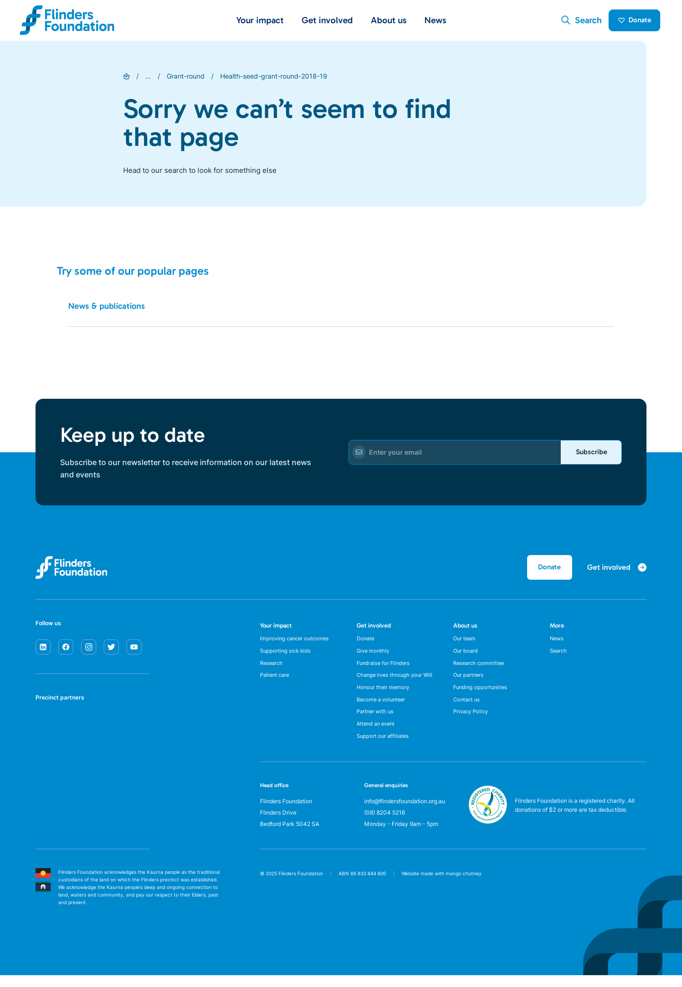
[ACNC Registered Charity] (487, 833)
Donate (631, 22)
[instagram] (88, 650)
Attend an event (378, 734)
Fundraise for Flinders (385, 669)
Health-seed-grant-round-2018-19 (273, 79)
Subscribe (587, 456)
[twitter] (111, 650)
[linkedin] (43, 650)
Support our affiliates (384, 747)
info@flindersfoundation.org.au (404, 812)
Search (559, 656)
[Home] (126, 79)
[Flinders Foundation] (67, 22)
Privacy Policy (472, 721)
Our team (465, 642)
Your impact (276, 629)
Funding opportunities (482, 695)
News (435, 22)
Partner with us (376, 721)
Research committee (480, 669)
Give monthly (374, 656)
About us (465, 629)
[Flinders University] (48, 765)
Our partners (469, 682)
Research (272, 669)
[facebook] (65, 650)
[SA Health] (48, 729)
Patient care (276, 682)
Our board (466, 656)
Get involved (374, 629)
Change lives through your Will (397, 682)
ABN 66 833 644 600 (362, 885)
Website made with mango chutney (442, 885)
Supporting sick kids (287, 656)
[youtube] (134, 650)
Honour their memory (384, 695)
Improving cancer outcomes (296, 642)
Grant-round (186, 79)
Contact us (467, 708)
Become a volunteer (383, 708)
